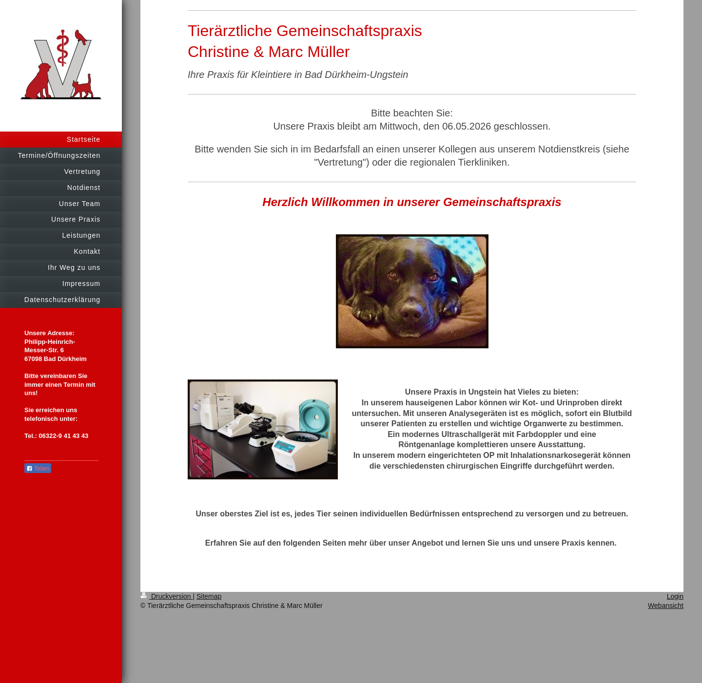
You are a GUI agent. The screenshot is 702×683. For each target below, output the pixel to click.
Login (675, 596)
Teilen (37, 468)
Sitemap (208, 596)
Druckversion (166, 596)
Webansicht (665, 605)
